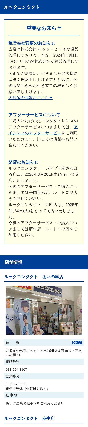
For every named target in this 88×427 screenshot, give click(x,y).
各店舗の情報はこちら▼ (30, 98)
